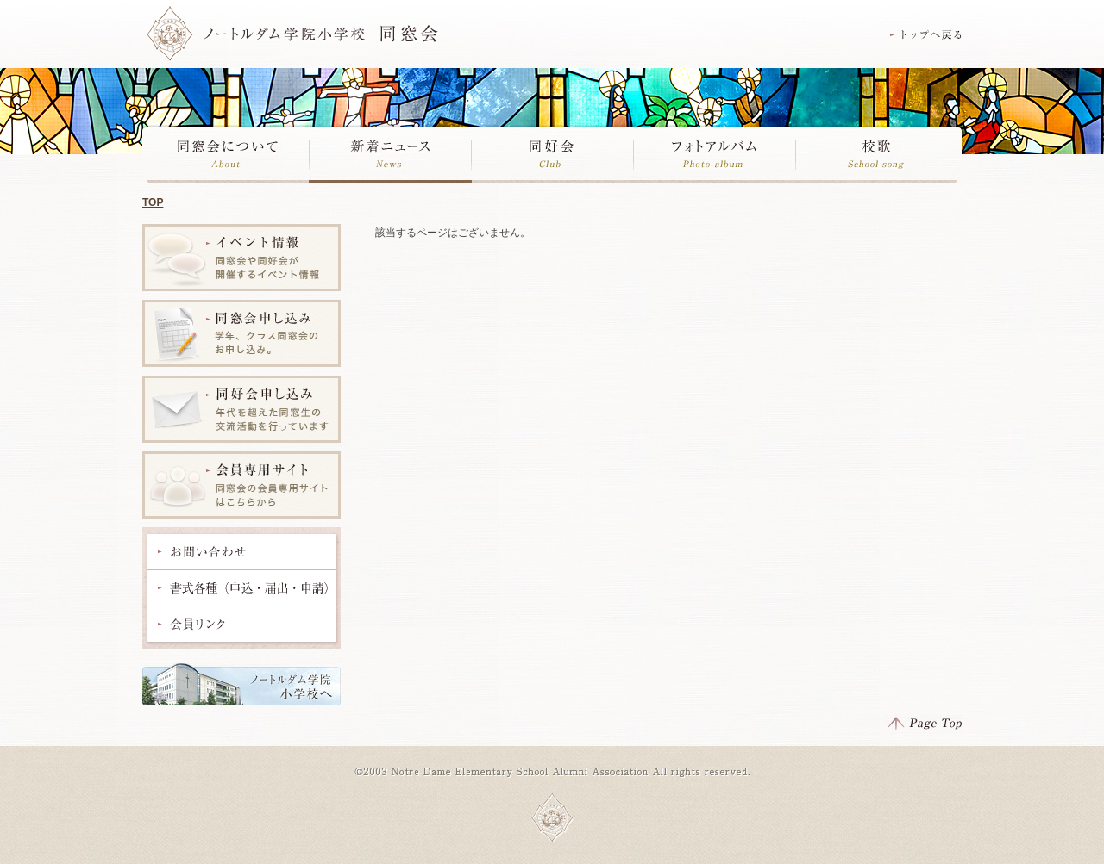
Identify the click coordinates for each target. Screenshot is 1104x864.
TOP (152, 202)
